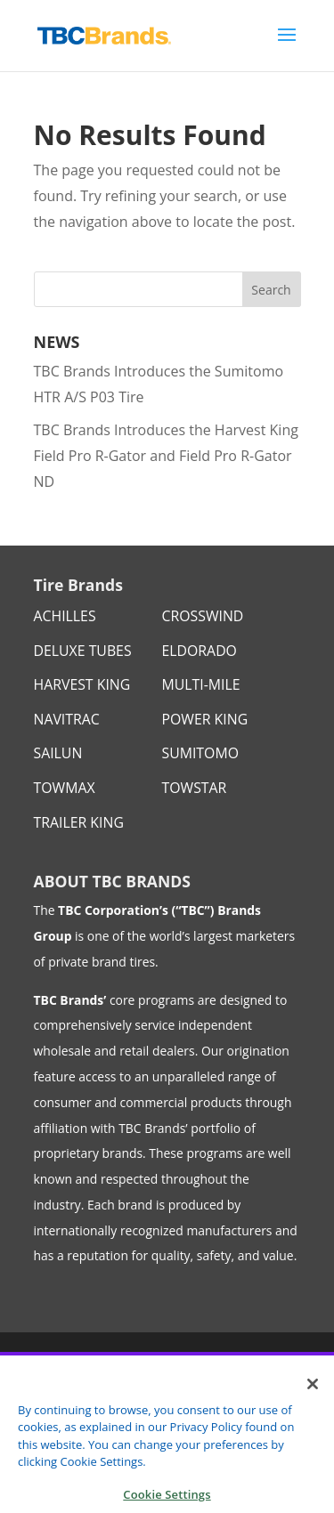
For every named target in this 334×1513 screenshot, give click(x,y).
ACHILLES (65, 616)
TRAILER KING (79, 822)
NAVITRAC (67, 719)
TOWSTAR (194, 787)
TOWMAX (64, 787)
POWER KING (205, 719)
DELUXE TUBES (83, 650)
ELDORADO (199, 650)
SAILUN (58, 753)
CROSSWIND (203, 616)
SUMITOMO (200, 753)
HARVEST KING (82, 684)
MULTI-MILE (201, 684)
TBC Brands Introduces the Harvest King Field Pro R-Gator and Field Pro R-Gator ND (166, 455)
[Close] (312, 1392)
